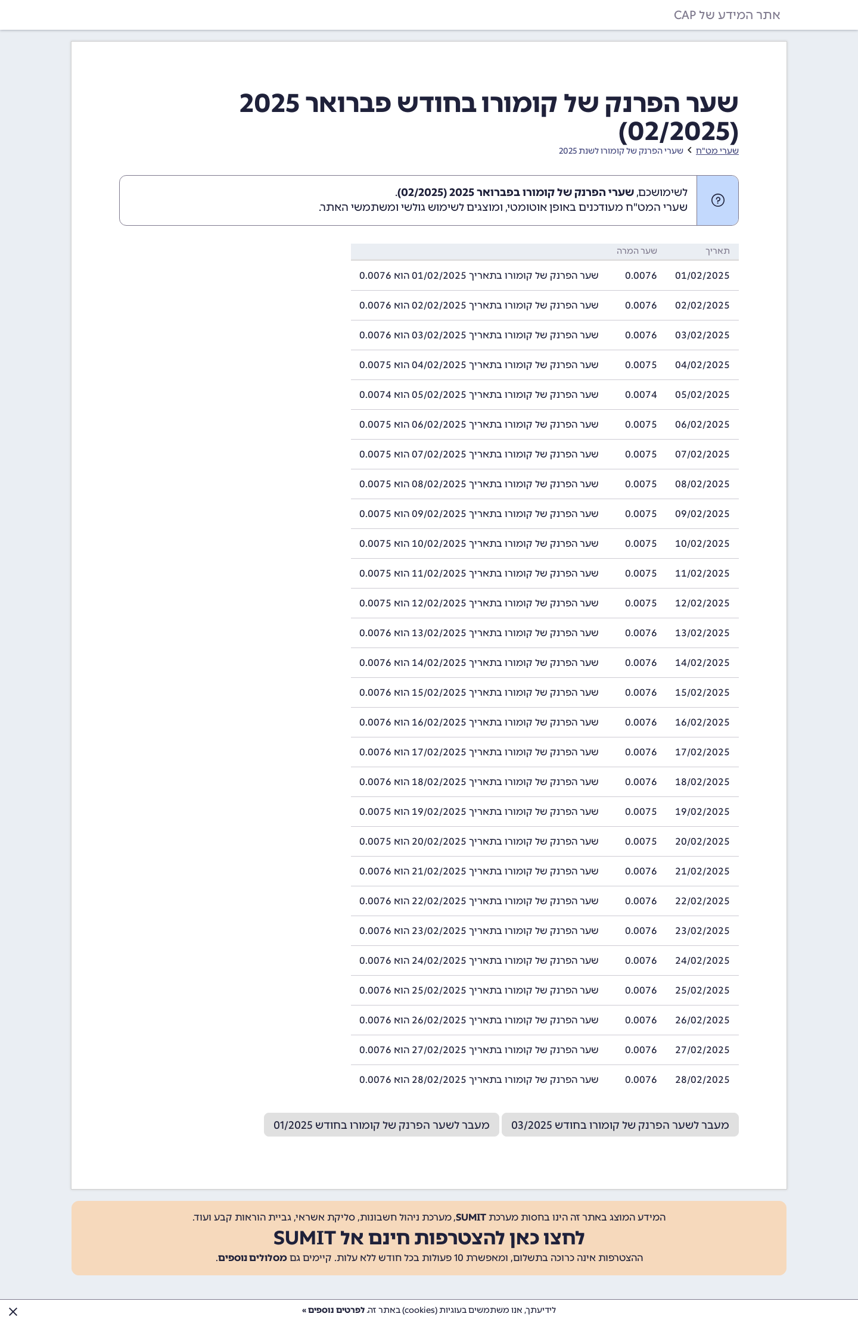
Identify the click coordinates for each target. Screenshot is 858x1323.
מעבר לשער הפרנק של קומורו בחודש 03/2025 (620, 1125)
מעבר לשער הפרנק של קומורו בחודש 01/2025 (381, 1125)
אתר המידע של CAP (727, 15)
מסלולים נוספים (252, 1257)
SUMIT (471, 1217)
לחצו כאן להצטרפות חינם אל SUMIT (429, 1238)
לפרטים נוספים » (333, 1310)
